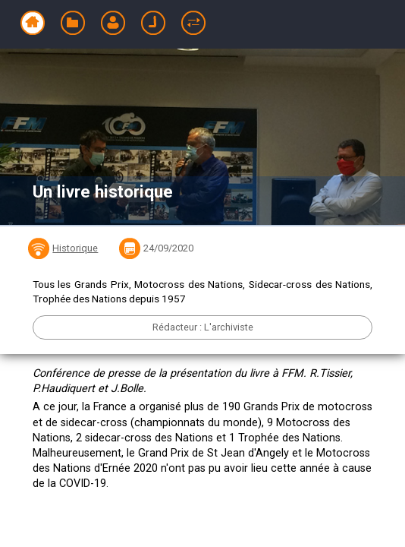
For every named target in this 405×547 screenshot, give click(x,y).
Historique (75, 248)
